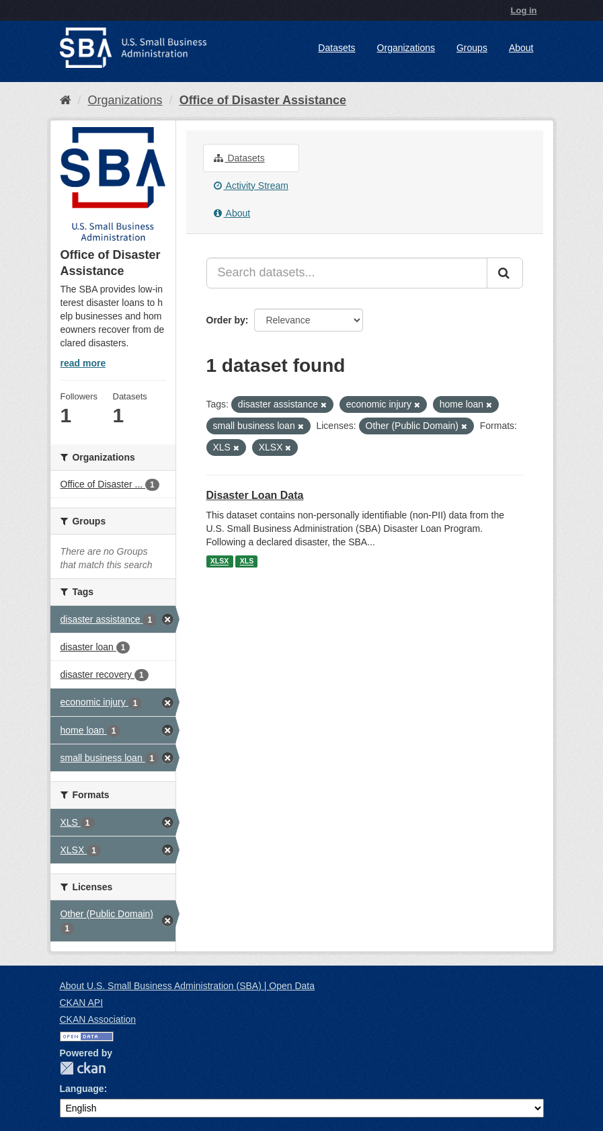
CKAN (83, 1068)
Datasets (336, 47)
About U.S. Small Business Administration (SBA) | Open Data (187, 985)
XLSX (219, 561)
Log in (524, 10)
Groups (471, 47)
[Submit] (505, 273)
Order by (225, 320)
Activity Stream (251, 185)
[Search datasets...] (346, 273)
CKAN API (82, 1002)
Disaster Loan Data (255, 495)
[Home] (65, 100)
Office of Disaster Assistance (262, 100)
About (521, 47)
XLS (246, 561)
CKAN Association (98, 1019)
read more (83, 363)
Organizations (406, 47)
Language (82, 1088)
